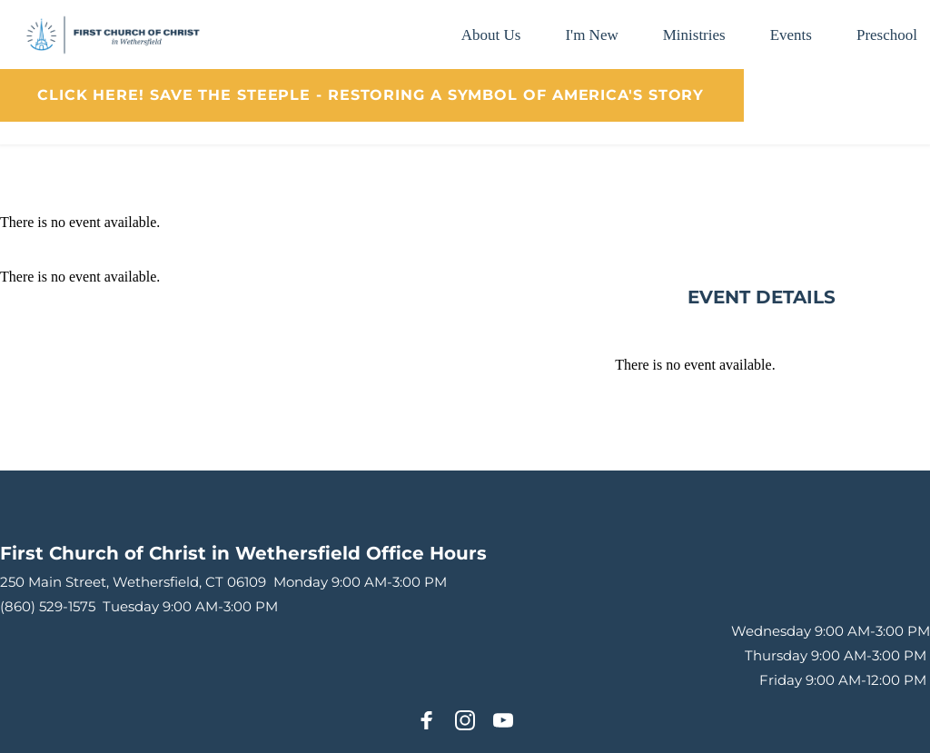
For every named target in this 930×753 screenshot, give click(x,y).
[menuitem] (491, 35)
